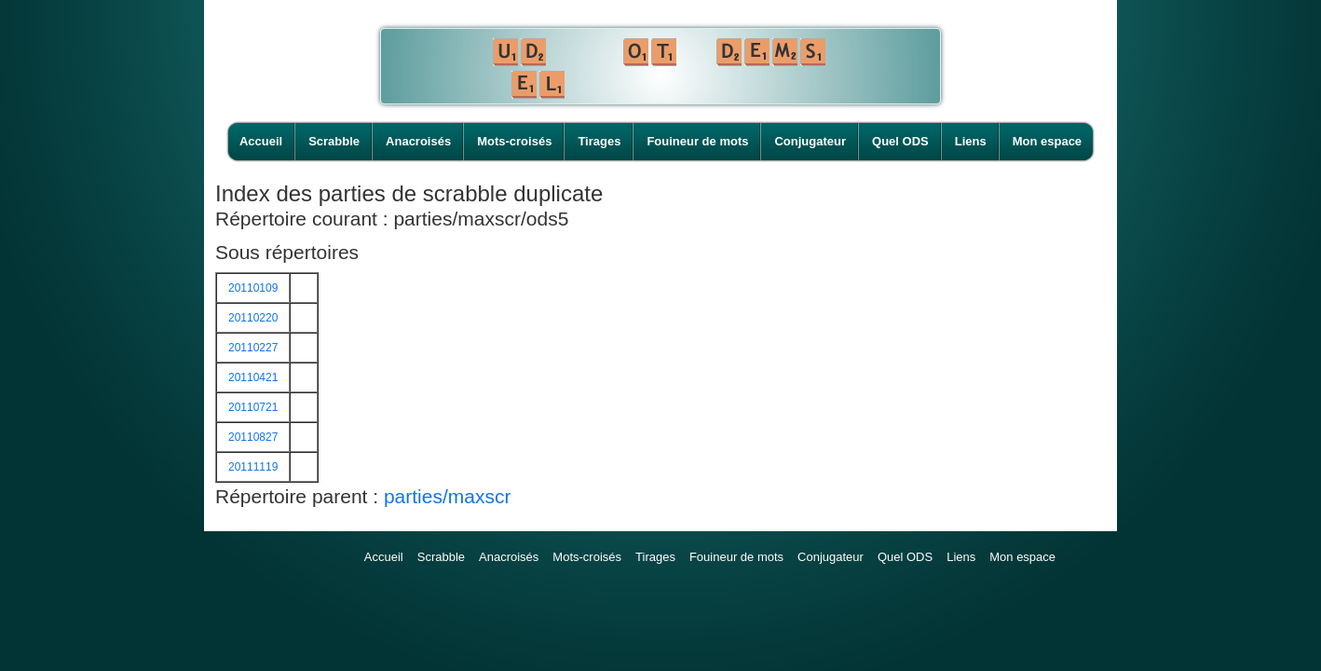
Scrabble (334, 141)
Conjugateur (810, 141)
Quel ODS (900, 141)
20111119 (253, 466)
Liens (971, 141)
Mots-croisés (514, 141)
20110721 (253, 407)
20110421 (253, 377)
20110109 (253, 287)
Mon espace (1047, 141)
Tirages (599, 141)
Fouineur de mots (697, 141)
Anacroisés (418, 141)
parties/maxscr (447, 496)
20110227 (253, 347)
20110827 (253, 437)
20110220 (253, 317)
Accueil (260, 141)
